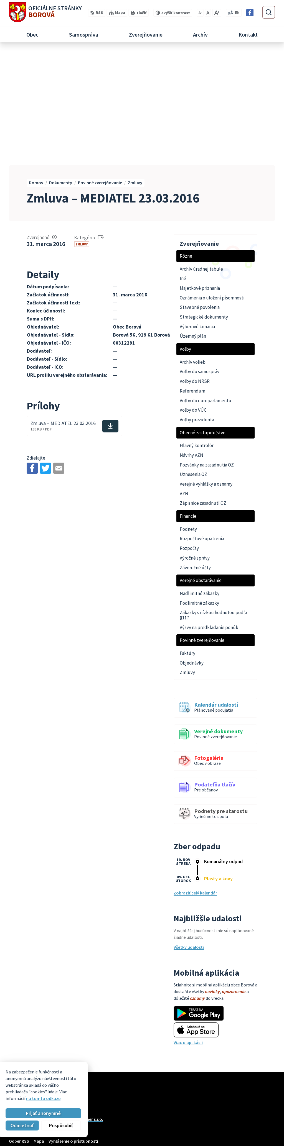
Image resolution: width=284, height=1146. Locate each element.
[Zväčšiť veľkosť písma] (216, 13)
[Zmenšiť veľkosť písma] (200, 13)
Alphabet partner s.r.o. (81, 1005)
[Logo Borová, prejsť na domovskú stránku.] (45, 12)
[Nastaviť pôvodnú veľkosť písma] (208, 13)
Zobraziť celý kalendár (195, 778)
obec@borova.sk (256, 1127)
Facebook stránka (257, 1134)
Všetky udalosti (189, 833)
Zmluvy (82, 130)
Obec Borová (52, 1010)
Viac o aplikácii (188, 928)
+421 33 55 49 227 (256, 1120)
